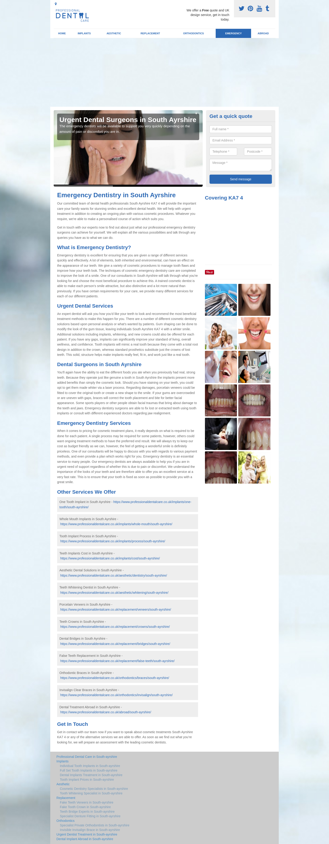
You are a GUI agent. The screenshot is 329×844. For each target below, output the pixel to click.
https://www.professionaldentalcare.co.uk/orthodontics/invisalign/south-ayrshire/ (116, 695)
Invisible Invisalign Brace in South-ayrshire (90, 830)
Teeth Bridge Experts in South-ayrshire (87, 811)
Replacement (150, 33)
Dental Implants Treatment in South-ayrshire (91, 775)
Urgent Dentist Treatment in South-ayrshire (86, 834)
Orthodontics (193, 33)
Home (62, 33)
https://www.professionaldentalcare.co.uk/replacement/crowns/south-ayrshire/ (115, 626)
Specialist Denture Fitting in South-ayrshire (90, 816)
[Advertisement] (164, 72)
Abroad (263, 33)
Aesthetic (113, 33)
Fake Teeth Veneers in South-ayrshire (86, 802)
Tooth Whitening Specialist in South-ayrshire (91, 793)
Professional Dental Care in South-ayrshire (86, 757)
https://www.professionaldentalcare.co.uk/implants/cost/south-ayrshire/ (110, 558)
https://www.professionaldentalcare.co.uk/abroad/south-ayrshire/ (105, 712)
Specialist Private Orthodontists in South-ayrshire (94, 825)
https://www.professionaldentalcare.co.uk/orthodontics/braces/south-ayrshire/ (114, 678)
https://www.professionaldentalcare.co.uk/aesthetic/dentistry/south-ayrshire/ (113, 575)
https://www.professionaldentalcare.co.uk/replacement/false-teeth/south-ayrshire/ (117, 661)
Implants (84, 33)
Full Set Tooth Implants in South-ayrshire (88, 770)
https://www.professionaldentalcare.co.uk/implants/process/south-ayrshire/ (112, 541)
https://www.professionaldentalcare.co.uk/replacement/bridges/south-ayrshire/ (115, 644)
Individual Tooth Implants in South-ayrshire (90, 766)
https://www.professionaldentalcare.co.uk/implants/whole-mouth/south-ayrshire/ (116, 524)
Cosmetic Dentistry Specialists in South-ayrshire (94, 789)
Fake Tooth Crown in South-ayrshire (85, 807)
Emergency (233, 33)
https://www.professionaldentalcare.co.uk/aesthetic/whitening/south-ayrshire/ (114, 592)
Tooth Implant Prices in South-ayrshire (87, 779)
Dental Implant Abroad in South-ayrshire (84, 839)
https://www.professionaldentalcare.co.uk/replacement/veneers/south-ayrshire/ (115, 609)
